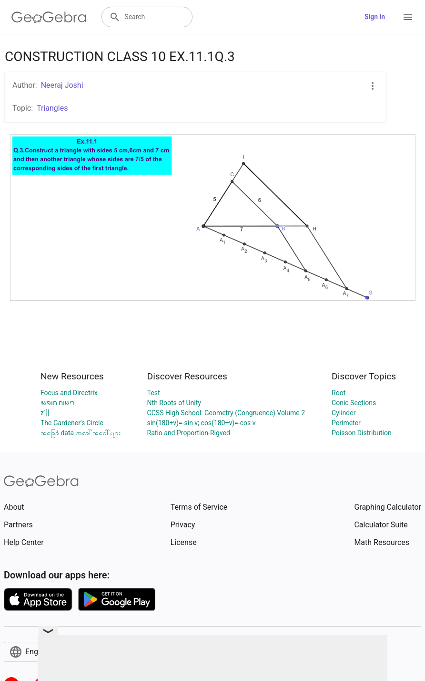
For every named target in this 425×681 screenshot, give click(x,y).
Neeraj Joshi (62, 85)
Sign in (374, 17)
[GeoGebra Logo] (48, 17)
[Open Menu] (408, 17)
